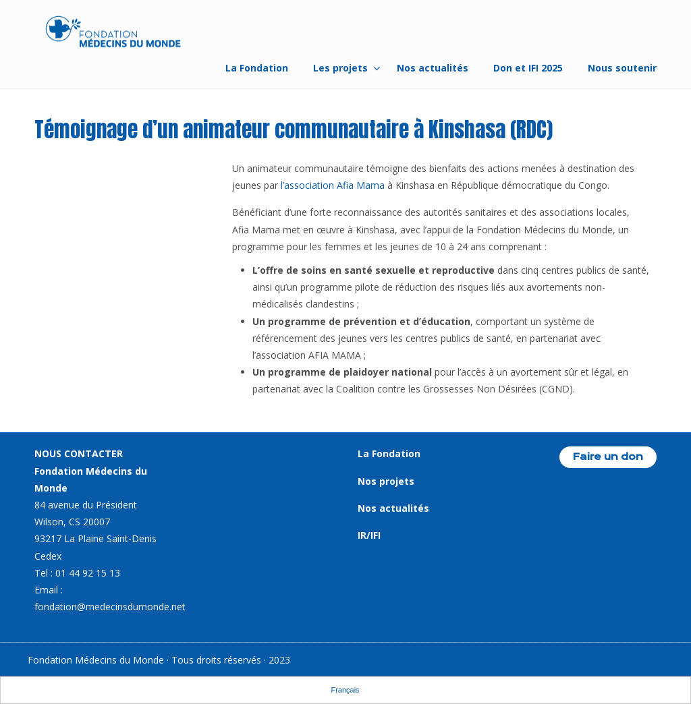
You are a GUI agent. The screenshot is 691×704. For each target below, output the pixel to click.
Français (345, 690)
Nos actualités (393, 508)
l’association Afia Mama (333, 185)
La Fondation (389, 453)
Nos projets (386, 481)
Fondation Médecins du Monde (113, 34)
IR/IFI (369, 535)
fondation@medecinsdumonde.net (110, 606)
